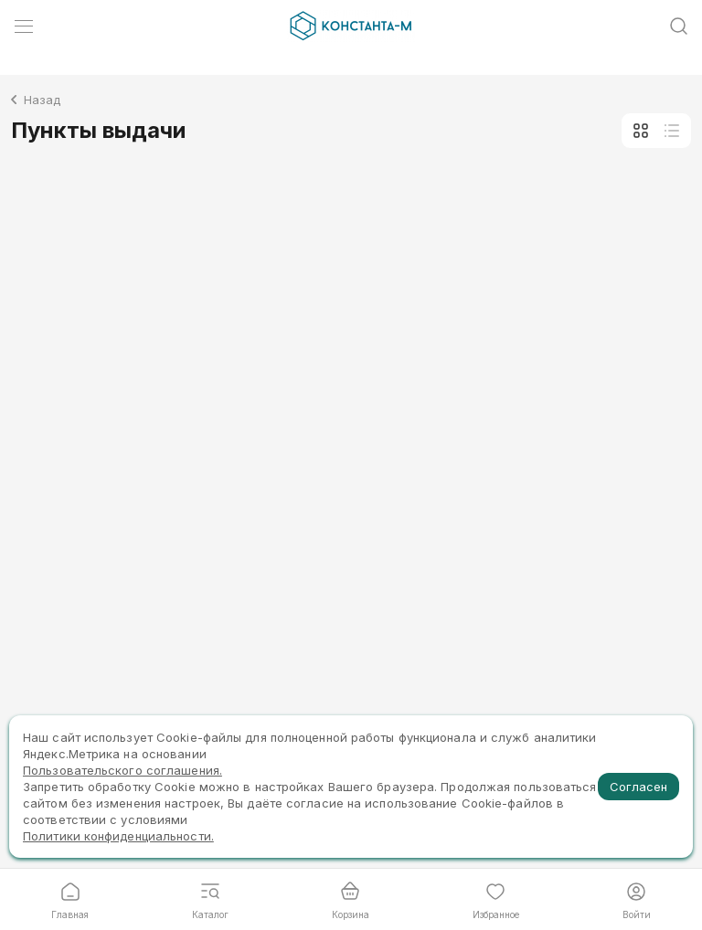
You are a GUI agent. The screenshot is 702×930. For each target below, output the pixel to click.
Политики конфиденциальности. (118, 836)
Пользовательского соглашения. (122, 770)
